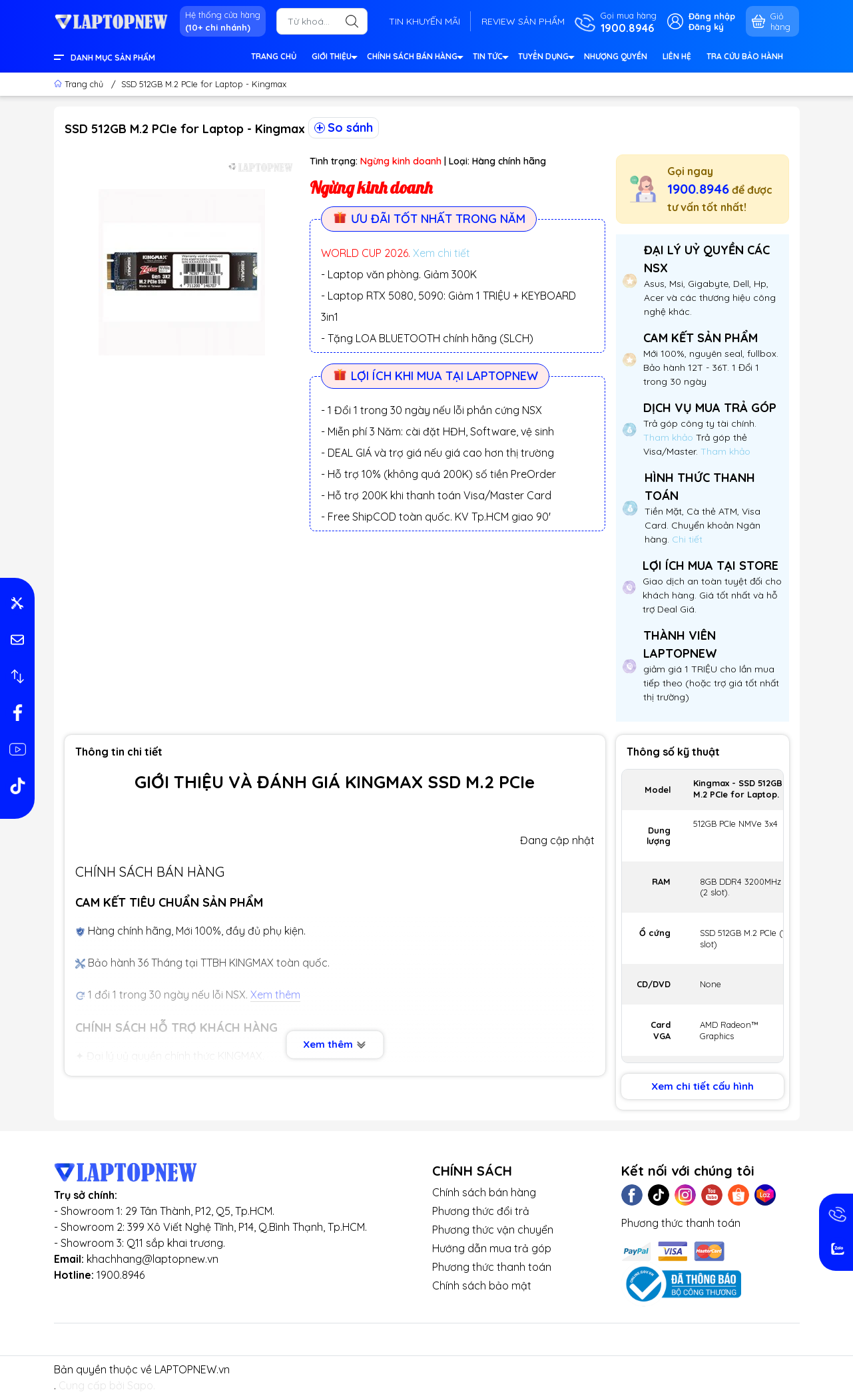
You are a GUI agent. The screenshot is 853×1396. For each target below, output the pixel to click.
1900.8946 (698, 188)
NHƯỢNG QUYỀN (615, 56)
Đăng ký (706, 26)
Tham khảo (669, 437)
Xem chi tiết (441, 253)
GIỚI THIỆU (334, 58)
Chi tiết (686, 539)
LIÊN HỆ (677, 56)
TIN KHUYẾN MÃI (424, 21)
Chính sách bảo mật (481, 1285)
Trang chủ (80, 84)
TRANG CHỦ (273, 56)
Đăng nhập (712, 16)
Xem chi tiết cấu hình (702, 1086)
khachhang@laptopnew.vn (152, 1259)
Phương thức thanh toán (491, 1267)
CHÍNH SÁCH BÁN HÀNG (414, 58)
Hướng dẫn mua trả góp (491, 1248)
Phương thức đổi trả (480, 1211)
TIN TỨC (490, 58)
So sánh (343, 127)
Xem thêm (334, 1044)
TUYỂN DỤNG (545, 58)
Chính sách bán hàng (484, 1192)
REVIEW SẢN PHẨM (523, 21)
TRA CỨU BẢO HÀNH (745, 56)
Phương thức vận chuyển (492, 1229)
